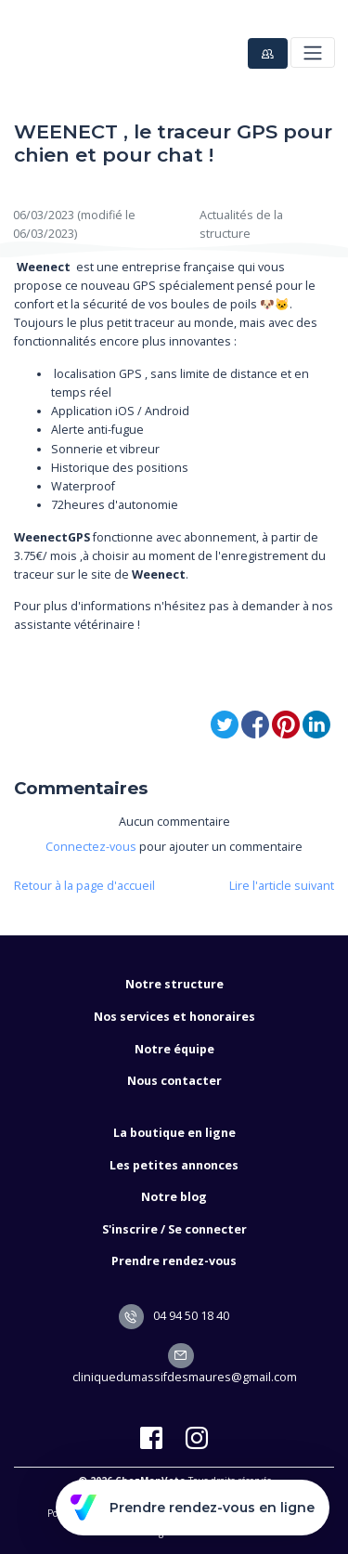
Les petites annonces (174, 1165)
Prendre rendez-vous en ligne (193, 1508)
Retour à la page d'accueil (84, 886)
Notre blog (174, 1197)
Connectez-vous (90, 847)
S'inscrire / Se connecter (174, 1229)
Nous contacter (174, 1081)
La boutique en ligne (174, 1133)
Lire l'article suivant (281, 886)
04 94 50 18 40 (174, 1316)
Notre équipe (174, 1049)
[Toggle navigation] (312, 52)
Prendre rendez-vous (174, 1261)
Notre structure (174, 984)
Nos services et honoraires (174, 1017)
